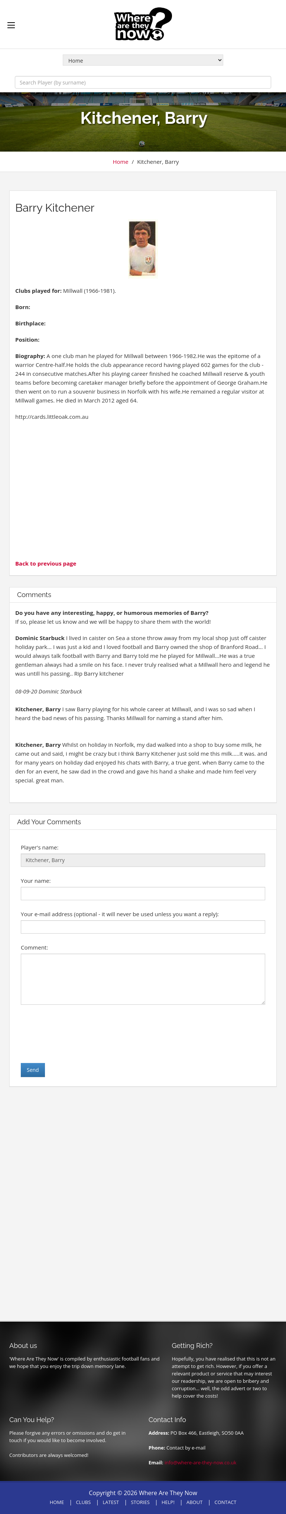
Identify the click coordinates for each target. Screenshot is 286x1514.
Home (120, 161)
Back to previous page (45, 563)
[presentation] (77, 1033)
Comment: (34, 947)
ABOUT (194, 1502)
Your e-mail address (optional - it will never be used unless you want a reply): (120, 914)
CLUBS (83, 1502)
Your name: (36, 880)
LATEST (111, 1502)
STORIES (140, 1502)
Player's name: (39, 847)
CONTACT (226, 1502)
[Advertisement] (143, 489)
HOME (57, 1502)
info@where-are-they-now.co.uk (200, 1462)
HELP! (168, 1502)
